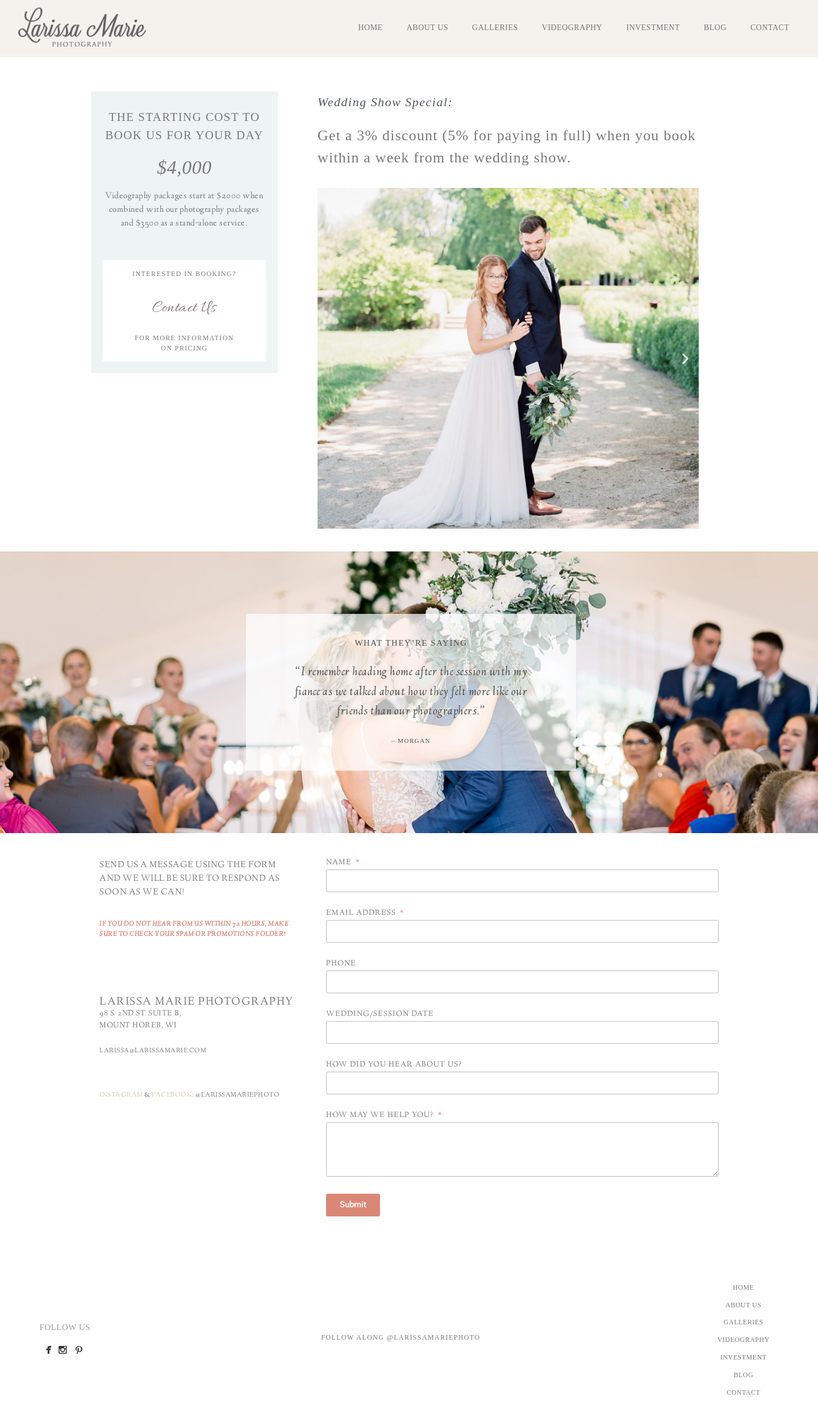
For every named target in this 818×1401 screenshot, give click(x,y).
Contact (770, 27)
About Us (427, 27)
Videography (572, 27)
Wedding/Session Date (380, 1014)
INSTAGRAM (121, 1095)
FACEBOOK (172, 1095)
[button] (330, 359)
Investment (652, 27)
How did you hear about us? (394, 1065)
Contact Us (184, 308)
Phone (341, 964)
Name (340, 863)
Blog (715, 27)
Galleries (495, 27)
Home (370, 27)
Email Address (362, 913)
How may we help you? (381, 1115)
